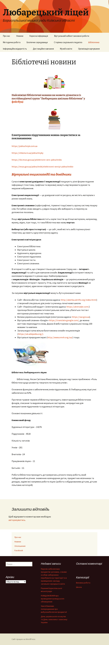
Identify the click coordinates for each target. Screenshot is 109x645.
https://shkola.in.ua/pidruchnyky (27, 152)
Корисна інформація (38, 36)
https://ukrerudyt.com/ (77, 306)
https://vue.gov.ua (80, 316)
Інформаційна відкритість (15, 48)
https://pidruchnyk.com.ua (24, 146)
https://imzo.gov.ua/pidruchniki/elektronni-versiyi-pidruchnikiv (42, 166)
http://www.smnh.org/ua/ (60, 337)
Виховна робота (83, 582)
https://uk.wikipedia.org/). (31, 334)
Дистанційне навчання (43, 48)
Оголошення (19, 546)
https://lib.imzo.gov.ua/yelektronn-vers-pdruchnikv (37, 159)
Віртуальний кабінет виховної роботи (71, 36)
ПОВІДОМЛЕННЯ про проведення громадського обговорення (52, 598)
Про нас (6, 36)
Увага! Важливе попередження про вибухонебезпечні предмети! (54, 609)
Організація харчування (89, 48)
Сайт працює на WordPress (23, 639)
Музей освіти (66, 48)
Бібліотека (93, 42)
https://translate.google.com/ (64, 320)
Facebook (18, 550)
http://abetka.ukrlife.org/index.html (78, 299)
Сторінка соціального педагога (68, 42)
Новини (19, 36)
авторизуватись (17, 520)
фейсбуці (18, 101)
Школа (79, 587)
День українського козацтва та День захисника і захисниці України (54, 619)
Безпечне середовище (37, 42)
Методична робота (11, 42)
